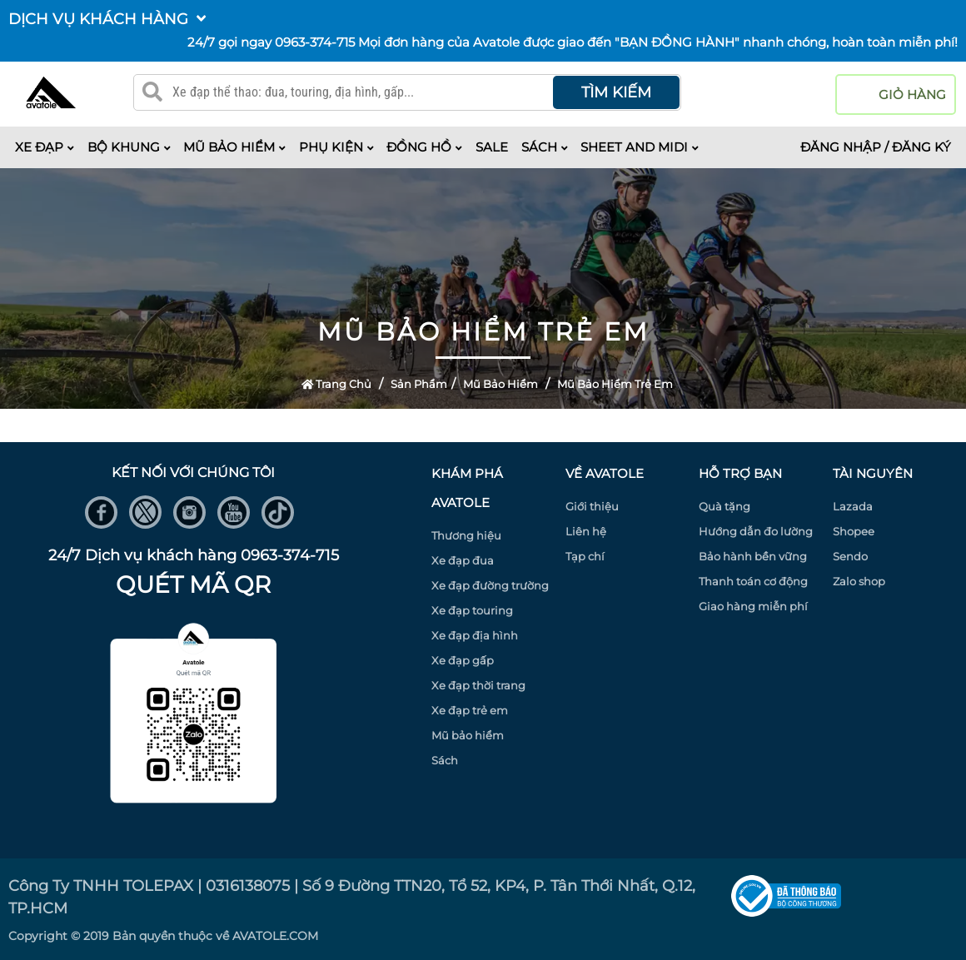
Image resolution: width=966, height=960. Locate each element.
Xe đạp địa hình (474, 635)
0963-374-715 (315, 42)
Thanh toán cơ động (753, 581)
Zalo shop (859, 581)
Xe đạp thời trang (478, 685)
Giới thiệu (592, 506)
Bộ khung (129, 147)
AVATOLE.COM (275, 935)
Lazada (853, 506)
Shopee (853, 531)
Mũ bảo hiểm (234, 147)
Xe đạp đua (462, 560)
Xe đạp (44, 147)
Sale (492, 147)
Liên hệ (585, 531)
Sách (544, 147)
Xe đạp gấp (462, 660)
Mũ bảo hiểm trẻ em (615, 383)
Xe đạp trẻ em (469, 710)
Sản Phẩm (419, 383)
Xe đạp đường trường (490, 585)
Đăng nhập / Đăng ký (875, 147)
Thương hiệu (466, 535)
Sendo (850, 556)
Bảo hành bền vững (753, 556)
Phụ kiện (336, 147)
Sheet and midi (639, 147)
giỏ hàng (912, 94)
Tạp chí (585, 556)
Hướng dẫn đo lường (756, 531)
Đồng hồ (424, 147)
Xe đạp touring (472, 610)
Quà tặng (724, 506)
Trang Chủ (336, 383)
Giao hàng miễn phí (753, 606)
